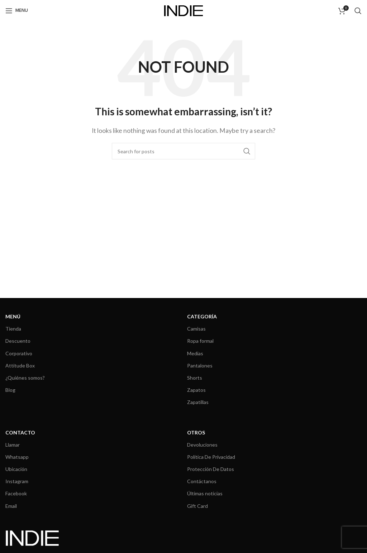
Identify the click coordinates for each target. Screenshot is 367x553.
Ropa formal (200, 341)
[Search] (358, 11)
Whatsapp (17, 457)
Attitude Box (20, 365)
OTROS (196, 432)
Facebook (16, 493)
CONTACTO (20, 432)
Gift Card (197, 506)
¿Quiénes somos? (25, 378)
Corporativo (18, 353)
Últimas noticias (205, 493)
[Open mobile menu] (17, 11)
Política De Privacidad (211, 457)
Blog (10, 390)
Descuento (17, 341)
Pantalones (200, 365)
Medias (195, 353)
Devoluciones (202, 445)
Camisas (196, 329)
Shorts (194, 378)
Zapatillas (198, 402)
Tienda (13, 329)
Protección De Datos (210, 469)
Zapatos (196, 390)
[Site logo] (183, 9)
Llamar (12, 445)
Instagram (16, 481)
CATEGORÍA (202, 316)
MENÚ (12, 316)
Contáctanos (201, 481)
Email (11, 506)
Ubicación (16, 469)
